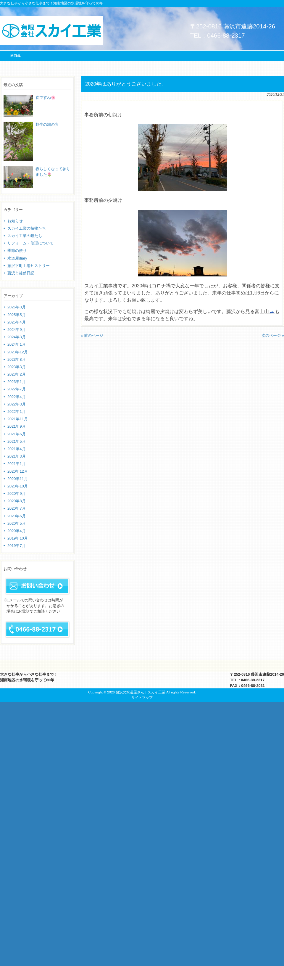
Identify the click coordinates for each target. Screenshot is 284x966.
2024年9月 (16, 329)
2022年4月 (16, 397)
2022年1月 (16, 411)
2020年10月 (17, 486)
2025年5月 (16, 315)
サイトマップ (142, 697)
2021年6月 (16, 434)
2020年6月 (16, 516)
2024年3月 (16, 337)
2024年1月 (16, 344)
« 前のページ (92, 335)
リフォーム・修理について (30, 243)
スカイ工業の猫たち (24, 236)
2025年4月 (16, 322)
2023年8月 (16, 359)
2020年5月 (16, 523)
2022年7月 (16, 389)
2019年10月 (17, 538)
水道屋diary (17, 258)
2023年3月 (16, 367)
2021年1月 (16, 463)
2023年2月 (16, 374)
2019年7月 (16, 545)
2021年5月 (16, 441)
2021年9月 (16, 426)
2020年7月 (16, 508)
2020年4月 (16, 531)
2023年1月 (16, 381)
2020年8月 (16, 501)
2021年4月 (16, 449)
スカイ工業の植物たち (26, 228)
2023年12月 (17, 352)
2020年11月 (17, 478)
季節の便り (17, 250)
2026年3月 (16, 307)
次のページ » (273, 335)
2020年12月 (17, 471)
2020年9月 (16, 493)
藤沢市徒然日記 (20, 273)
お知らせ (15, 221)
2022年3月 (16, 404)
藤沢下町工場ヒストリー (28, 265)
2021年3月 (16, 456)
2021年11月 (17, 419)
